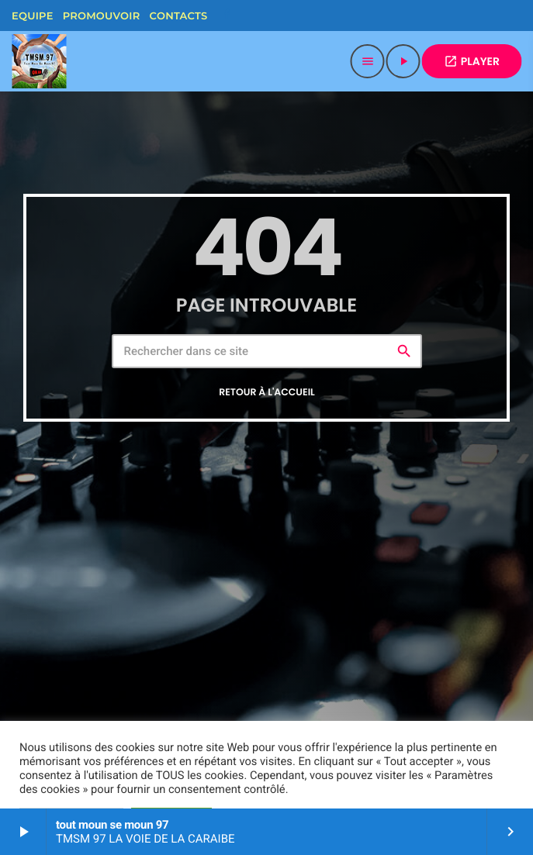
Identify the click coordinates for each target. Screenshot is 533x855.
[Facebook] (226, 15)
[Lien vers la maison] (39, 61)
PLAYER (472, 61)
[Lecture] (403, 61)
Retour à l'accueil (267, 392)
